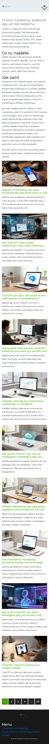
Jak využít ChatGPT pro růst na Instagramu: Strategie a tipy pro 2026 (22, 455)
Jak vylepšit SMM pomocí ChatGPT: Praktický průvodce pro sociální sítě (24, 350)
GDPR (36, 732)
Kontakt (6, 735)
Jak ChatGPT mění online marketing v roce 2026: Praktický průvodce (22, 244)
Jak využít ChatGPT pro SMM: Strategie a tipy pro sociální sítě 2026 (21, 614)
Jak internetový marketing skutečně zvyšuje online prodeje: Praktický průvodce (22, 561)
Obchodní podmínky (18, 728)
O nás (4, 728)
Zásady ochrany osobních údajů (17, 732)
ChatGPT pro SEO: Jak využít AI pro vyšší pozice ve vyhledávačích (23, 297)
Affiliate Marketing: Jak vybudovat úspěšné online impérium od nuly (23, 508)
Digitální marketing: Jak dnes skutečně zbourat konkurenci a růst (24, 191)
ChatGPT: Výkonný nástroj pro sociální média (21, 666)
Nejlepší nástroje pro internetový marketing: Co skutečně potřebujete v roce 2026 (22, 403)
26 (38, 701)
